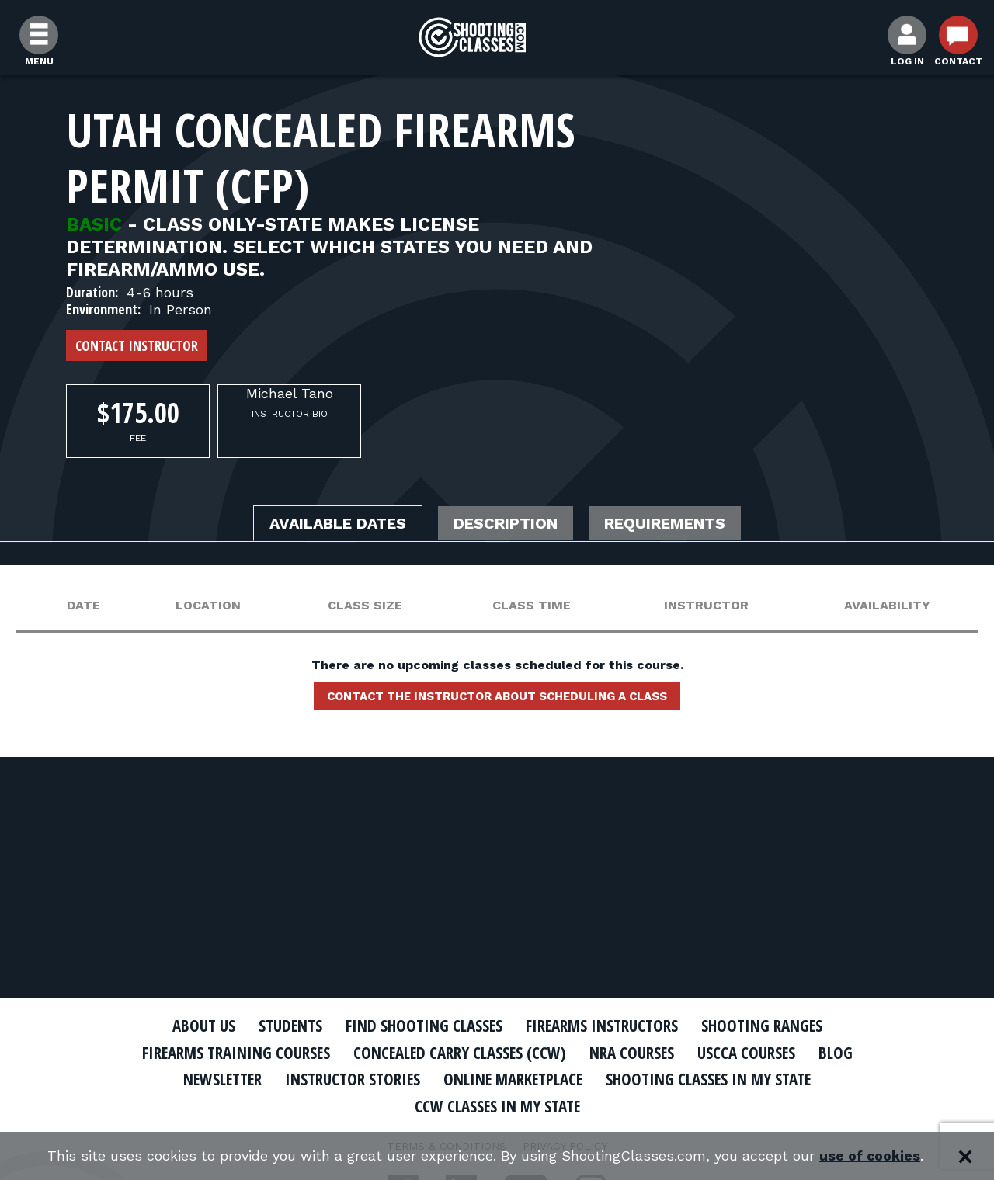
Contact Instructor (136, 345)
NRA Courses (633, 1053)
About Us (199, 1025)
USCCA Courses (749, 1053)
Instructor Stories (351, 1079)
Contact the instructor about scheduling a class (497, 696)
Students (288, 1025)
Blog (839, 1053)
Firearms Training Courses (234, 1053)
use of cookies (870, 1156)
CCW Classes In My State (497, 1106)
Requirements (666, 524)
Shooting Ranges (765, 1025)
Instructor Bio (290, 413)
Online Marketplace (514, 1079)
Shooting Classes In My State (713, 1079)
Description (507, 524)
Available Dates (338, 524)
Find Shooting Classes (423, 1025)
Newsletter (217, 1079)
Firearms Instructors (603, 1025)
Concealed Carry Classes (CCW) (460, 1053)
